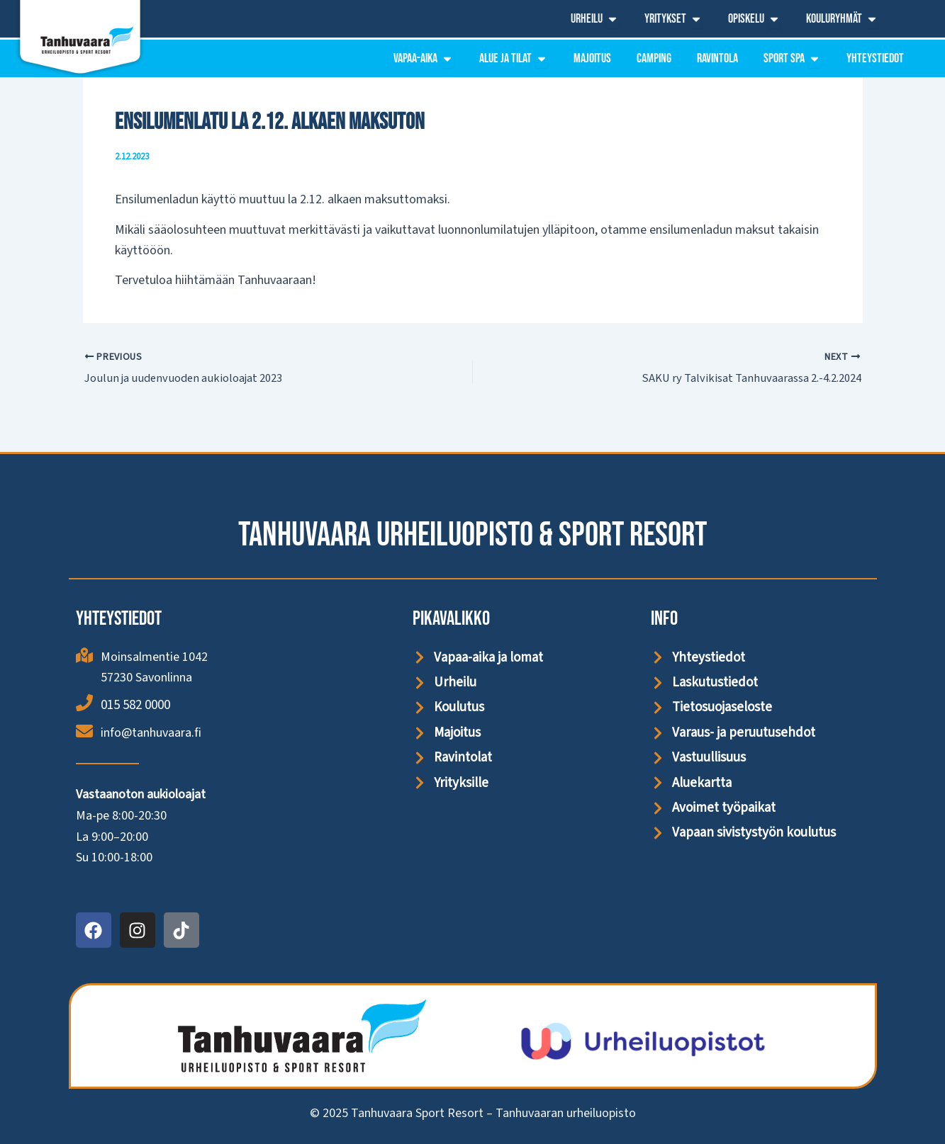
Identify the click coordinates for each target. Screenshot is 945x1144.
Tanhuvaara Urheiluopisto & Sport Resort (473, 533)
